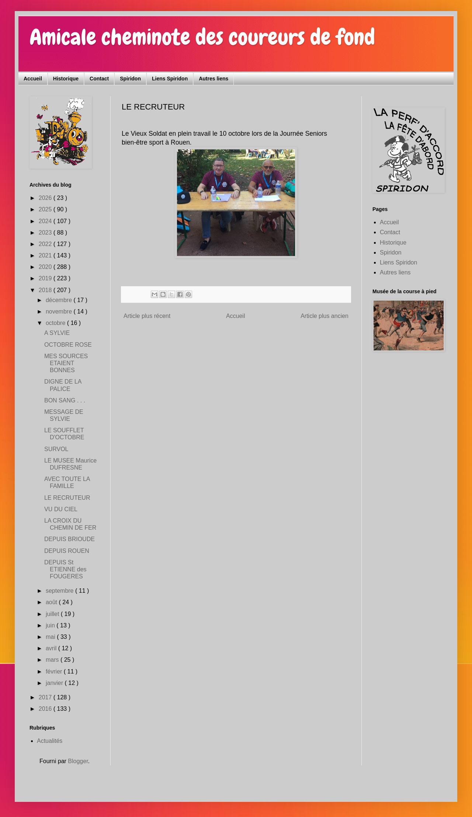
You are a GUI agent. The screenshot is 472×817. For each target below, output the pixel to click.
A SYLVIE (57, 333)
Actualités (49, 741)
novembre (60, 311)
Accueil (33, 79)
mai (51, 637)
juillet (53, 614)
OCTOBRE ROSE (68, 345)
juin (51, 625)
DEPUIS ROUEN (66, 551)
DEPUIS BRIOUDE (69, 539)
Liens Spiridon (170, 79)
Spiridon (130, 79)
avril (52, 648)
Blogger (78, 761)
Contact (99, 79)
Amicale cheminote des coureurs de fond (202, 37)
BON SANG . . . (64, 400)
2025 (46, 209)
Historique (66, 79)
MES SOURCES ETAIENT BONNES (66, 363)
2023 (46, 232)
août (52, 602)
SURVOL (56, 449)
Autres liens (213, 79)
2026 (46, 198)
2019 (46, 278)
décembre (60, 300)
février (55, 671)
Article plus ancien (324, 316)
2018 (46, 290)
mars (53, 660)
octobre (56, 323)
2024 (46, 221)
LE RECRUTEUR (67, 498)
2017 (46, 697)
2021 (46, 255)
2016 (46, 709)
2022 (46, 244)
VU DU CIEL (60, 509)
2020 (46, 267)
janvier (55, 683)
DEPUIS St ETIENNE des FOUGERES (65, 569)
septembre (60, 591)
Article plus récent (147, 316)
